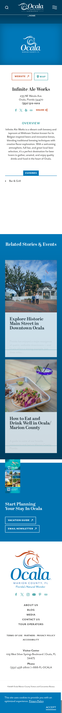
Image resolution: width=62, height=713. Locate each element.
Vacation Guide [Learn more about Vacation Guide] (20, 520)
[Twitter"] (22, 594)
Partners (29, 635)
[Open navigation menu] (54, 7)
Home (32, 16)
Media (31, 614)
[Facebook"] (16, 594)
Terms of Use (15, 635)
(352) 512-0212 (31, 103)
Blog (31, 610)
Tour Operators (31, 624)
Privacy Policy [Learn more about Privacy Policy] (36, 701)
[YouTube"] (34, 594)
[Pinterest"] (39, 594)
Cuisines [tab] (31, 173)
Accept (51, 707)
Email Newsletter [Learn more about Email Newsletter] (22, 528)
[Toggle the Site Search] (6, 7)
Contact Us (31, 619)
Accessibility (31, 640)
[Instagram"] (28, 594)
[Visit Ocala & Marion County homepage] (31, 7)
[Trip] (45, 594)
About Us (31, 605)
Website (22, 76)
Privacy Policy (46, 635)
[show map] (41, 76)
